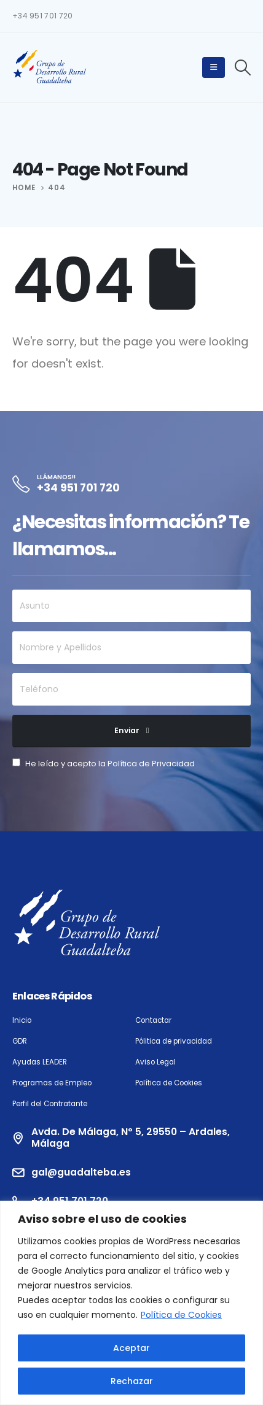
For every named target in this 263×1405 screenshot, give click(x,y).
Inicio (21, 1020)
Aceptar (131, 1348)
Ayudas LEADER (39, 1062)
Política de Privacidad (151, 763)
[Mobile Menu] (213, 67)
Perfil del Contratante (49, 1104)
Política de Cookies (181, 1315)
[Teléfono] (131, 689)
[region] (131, 1303)
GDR (19, 1041)
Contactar (153, 1020)
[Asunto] (131, 606)
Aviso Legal (155, 1062)
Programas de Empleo (52, 1083)
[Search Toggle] (243, 67)
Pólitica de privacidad (173, 1041)
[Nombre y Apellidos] (131, 647)
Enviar (126, 730)
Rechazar (132, 1381)
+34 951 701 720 (42, 16)
